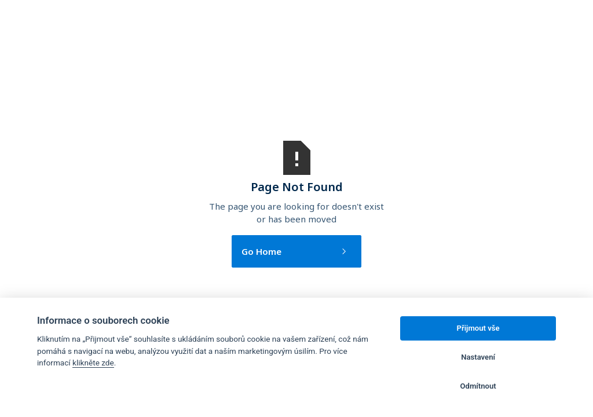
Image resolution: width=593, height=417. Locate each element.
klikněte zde (93, 362)
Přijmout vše (478, 328)
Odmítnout (478, 386)
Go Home (261, 251)
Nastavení (478, 357)
